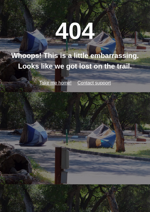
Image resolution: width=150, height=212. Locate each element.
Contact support (94, 82)
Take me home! (55, 82)
